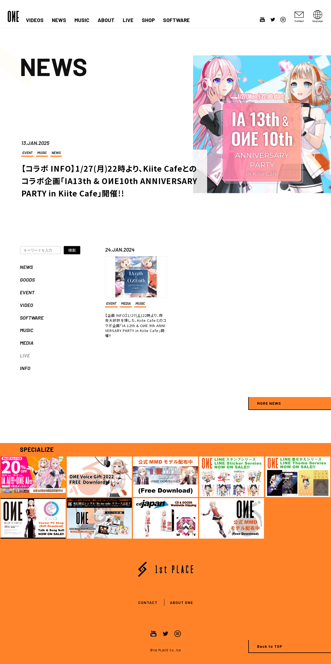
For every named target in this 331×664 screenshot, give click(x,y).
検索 (72, 250)
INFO (25, 368)
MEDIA (26, 343)
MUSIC (81, 20)
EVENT (27, 152)
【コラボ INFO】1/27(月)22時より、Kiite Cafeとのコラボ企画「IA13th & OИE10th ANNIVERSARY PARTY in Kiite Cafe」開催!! (109, 181)
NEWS (59, 20)
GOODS (27, 280)
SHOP (148, 20)
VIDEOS (35, 20)
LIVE (128, 20)
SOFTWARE (176, 20)
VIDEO (26, 305)
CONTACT (148, 602)
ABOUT (106, 20)
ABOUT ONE (181, 602)
